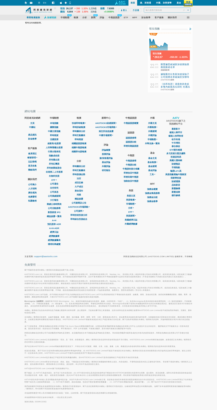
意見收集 (32, 166)
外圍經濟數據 (131, 224)
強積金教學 (152, 201)
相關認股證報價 (79, 143)
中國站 (32, 127)
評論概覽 (106, 150)
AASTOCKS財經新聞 (106, 123)
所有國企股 (54, 159)
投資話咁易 (176, 157)
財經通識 (176, 181)
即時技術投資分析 (78, 215)
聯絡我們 (32, 170)
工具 (152, 174)
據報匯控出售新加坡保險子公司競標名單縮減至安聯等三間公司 (175, 77)
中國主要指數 (54, 131)
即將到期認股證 (131, 146)
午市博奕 (176, 143)
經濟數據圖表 (54, 240)
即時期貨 (54, 135)
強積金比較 (152, 197)
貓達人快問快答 (176, 136)
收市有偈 (176, 139)
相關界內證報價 (79, 151)
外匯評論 (106, 166)
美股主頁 (131, 195)
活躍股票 (54, 139)
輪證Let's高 (175, 171)
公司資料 (79, 211)
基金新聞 (152, 166)
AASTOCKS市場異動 (79, 207)
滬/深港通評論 (106, 158)
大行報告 (54, 200)
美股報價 (131, 200)
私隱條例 (32, 201)
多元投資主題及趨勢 (175, 153)
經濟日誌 (54, 232)
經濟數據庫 (54, 236)
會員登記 (32, 153)
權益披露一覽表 (54, 216)
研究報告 (106, 170)
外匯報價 (152, 127)
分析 (131, 208)
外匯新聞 (152, 131)
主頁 (32, 123)
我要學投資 (176, 178)
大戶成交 (79, 186)
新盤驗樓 (176, 188)
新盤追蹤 (176, 192)
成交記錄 (79, 182)
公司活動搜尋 (54, 208)
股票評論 (106, 154)
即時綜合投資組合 (78, 219)
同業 (79, 195)
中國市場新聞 (106, 135)
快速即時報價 (79, 123)
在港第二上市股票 (54, 172)
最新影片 (176, 129)
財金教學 (32, 139)
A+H (54, 220)
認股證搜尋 (131, 138)
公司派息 (54, 192)
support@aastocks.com (46, 256)
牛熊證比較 (131, 165)
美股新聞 (131, 216)
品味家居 (176, 185)
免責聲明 (32, 196)
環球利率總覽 (54, 244)
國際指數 (54, 127)
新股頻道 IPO (54, 212)
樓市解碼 (176, 195)
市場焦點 (176, 167)
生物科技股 (54, 176)
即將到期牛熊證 (131, 177)
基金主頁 (152, 158)
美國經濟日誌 (131, 220)
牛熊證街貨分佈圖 (131, 169)
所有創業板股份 (54, 168)
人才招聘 (32, 188)
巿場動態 (152, 139)
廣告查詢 (32, 192)
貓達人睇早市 (176, 132)
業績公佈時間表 (54, 204)
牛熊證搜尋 (131, 160)
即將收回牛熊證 (131, 173)
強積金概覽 (152, 189)
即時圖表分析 (79, 131)
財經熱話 (176, 164)
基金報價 (152, 162)
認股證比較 (131, 142)
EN (44, 3)
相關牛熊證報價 (79, 147)
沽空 (79, 178)
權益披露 (79, 199)
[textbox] (167, 10)
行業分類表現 (54, 151)
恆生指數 (154, 28)
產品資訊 (32, 135)
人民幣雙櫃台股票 (54, 147)
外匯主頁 (152, 123)
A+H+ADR (54, 228)
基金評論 (106, 162)
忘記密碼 (32, 161)
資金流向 (79, 190)
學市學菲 (176, 146)
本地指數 (54, 123)
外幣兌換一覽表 (152, 143)
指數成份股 (54, 155)
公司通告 (54, 184)
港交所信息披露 (106, 131)
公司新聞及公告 (79, 203)
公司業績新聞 (54, 196)
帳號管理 (32, 157)
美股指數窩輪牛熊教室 (175, 174)
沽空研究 (54, 188)
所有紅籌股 (54, 164)
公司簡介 (32, 184)
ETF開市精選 (176, 150)
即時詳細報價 (79, 127)
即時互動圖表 (79, 135)
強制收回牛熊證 (131, 181)
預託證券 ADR (54, 224)
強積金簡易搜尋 (152, 193)
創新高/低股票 (54, 143)
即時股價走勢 (79, 174)
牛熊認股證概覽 (131, 123)
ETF (54, 180)
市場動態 (131, 204)
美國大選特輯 (176, 160)
